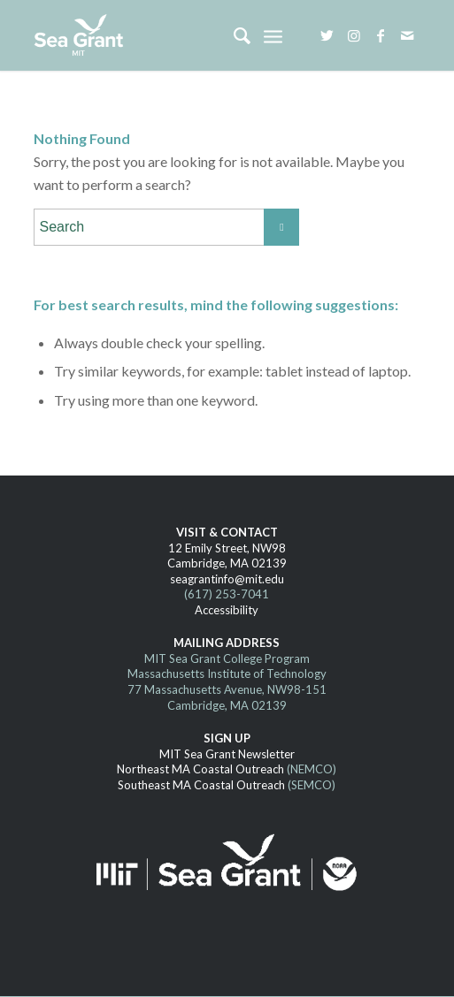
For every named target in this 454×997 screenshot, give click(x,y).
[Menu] (273, 35)
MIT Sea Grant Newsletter (227, 754)
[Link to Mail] (407, 35)
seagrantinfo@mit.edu (227, 579)
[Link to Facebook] (380, 35)
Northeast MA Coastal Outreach (200, 769)
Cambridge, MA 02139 (227, 563)
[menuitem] (233, 35)
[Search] (233, 35)
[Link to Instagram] (354, 35)
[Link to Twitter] (327, 35)
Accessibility (226, 610)
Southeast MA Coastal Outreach (201, 785)
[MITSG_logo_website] (188, 35)
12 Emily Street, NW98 (227, 548)
